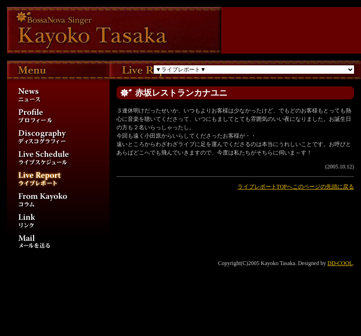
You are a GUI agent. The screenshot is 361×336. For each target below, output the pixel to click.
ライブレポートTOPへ (265, 186)
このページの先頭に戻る (323, 186)
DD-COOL (340, 263)
